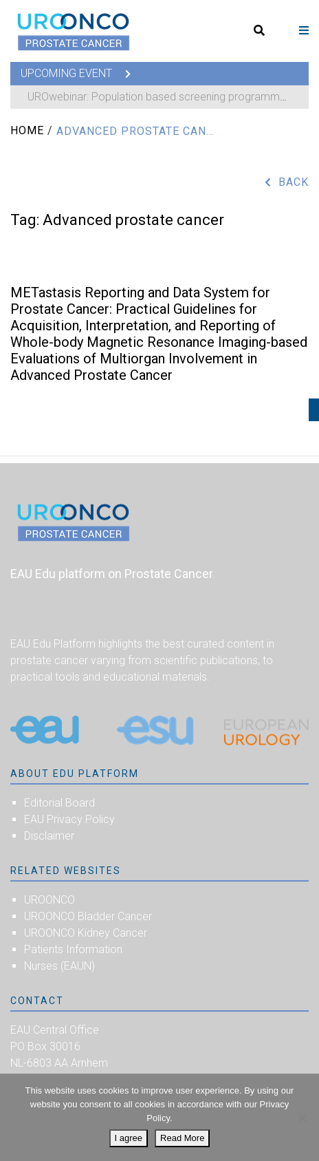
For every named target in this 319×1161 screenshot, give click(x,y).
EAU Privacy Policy (69, 819)
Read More (182, 1138)
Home (27, 130)
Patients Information (73, 949)
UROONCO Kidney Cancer (85, 932)
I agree (128, 1138)
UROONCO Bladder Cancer (88, 916)
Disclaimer (49, 835)
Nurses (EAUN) (59, 965)
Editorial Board (59, 802)
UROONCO (49, 899)
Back (293, 182)
